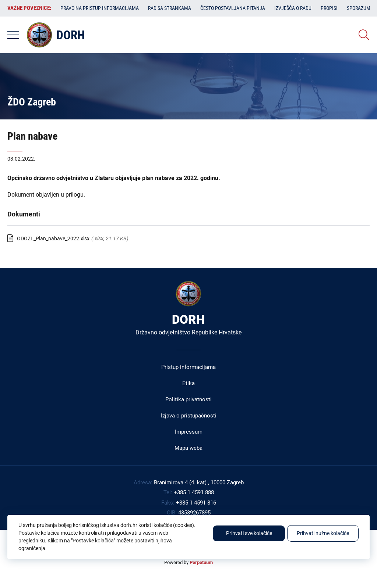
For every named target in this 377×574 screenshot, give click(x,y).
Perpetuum (201, 562)
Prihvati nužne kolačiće (323, 533)
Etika (188, 383)
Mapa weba (188, 448)
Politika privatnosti (188, 399)
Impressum (188, 431)
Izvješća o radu (292, 8)
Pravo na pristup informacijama (99, 8)
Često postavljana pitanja (232, 8)
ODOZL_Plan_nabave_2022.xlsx (53, 238)
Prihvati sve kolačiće (249, 533)
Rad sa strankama (169, 8)
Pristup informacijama (188, 367)
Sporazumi (359, 8)
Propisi (329, 8)
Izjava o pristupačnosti (188, 415)
